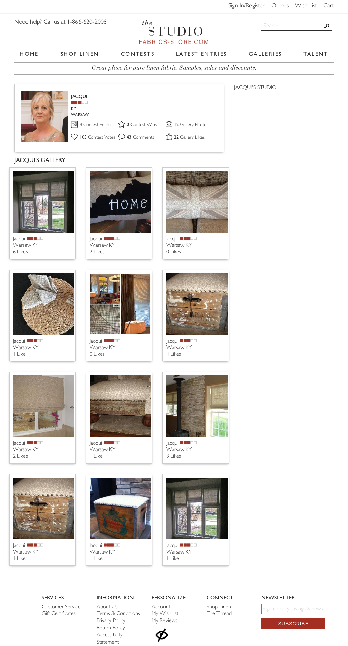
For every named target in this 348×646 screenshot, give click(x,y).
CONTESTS (137, 54)
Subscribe (293, 623)
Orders (280, 6)
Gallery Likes (189, 137)
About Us (107, 607)
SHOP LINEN (79, 54)
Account (161, 607)
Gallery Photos (191, 125)
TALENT (315, 54)
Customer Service (61, 607)
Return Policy (111, 628)
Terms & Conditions (118, 613)
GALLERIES (265, 54)
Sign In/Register (246, 6)
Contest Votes (97, 137)
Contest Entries (96, 125)
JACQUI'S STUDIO (255, 87)
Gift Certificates (59, 613)
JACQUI (79, 96)
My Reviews (164, 621)
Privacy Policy (111, 621)
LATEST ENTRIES (201, 54)
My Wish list (165, 613)
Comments (140, 137)
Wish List (306, 6)
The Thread (219, 613)
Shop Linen (219, 607)
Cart (328, 6)
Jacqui (19, 239)
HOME (29, 54)
